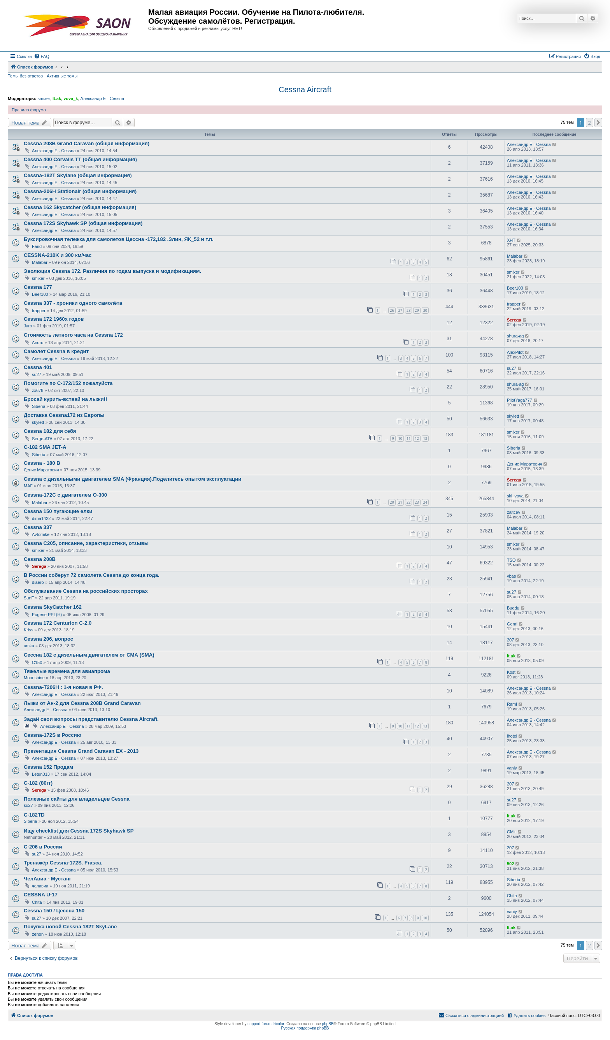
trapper (39, 310)
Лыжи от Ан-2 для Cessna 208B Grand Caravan (82, 703)
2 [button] (589, 122)
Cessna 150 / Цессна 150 (54, 911)
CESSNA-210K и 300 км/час (57, 255)
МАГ (28, 485)
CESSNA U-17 (41, 895)
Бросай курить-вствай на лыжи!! (65, 399)
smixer (43, 98)
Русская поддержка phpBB (305, 1028)
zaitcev (513, 512)
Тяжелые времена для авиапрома (67, 671)
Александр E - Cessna (102, 98)
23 (417, 502)
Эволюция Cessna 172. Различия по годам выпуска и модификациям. (112, 271)
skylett (38, 422)
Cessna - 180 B (42, 463)
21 (400, 502)
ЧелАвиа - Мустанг (47, 879)
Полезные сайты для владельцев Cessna (77, 799)
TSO (511, 560)
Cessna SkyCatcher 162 (53, 607)
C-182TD (34, 815)
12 (417, 438)
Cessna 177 (38, 287)
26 (392, 310)
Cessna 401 (38, 367)
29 (417, 310)
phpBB (328, 1024)
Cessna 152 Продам (48, 767)
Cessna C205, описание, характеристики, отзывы (86, 543)
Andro (37, 342)
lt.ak (57, 98)
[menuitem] (41, 56)
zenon (38, 934)
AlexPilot (515, 352)
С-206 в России (43, 847)
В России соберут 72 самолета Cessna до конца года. (92, 575)
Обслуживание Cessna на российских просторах (86, 591)
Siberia (38, 406)
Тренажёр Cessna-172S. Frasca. (63, 863)
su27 (36, 374)
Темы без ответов (25, 76)
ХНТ (511, 240)
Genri (512, 624)
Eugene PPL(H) (47, 614)
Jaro (28, 325)
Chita (37, 902)
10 (400, 438)
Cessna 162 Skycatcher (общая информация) (80, 207)
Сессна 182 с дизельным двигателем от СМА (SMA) (89, 655)
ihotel (512, 736)
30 (425, 310)
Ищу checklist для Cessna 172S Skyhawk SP (79, 831)
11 (408, 438)
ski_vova (515, 496)
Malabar (39, 262)
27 (400, 310)
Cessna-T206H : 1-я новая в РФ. (63, 687)
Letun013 (41, 774)
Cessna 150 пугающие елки (58, 511)
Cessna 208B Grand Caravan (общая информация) (86, 143)
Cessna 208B (40, 559)
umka (29, 645)
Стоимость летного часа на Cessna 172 (73, 335)
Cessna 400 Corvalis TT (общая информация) (80, 159)
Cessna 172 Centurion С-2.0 (57, 623)
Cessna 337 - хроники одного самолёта (73, 303)
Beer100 (40, 294)
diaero (38, 582)
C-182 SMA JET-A (45, 447)
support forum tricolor (265, 1024)
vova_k (70, 98)
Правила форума (29, 109)
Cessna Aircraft (305, 89)
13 (425, 438)
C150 (37, 662)
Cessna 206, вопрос (48, 639)
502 (510, 863)
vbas (511, 576)
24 (425, 502)
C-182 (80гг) (38, 783)
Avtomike (40, 534)
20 (392, 502)
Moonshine (34, 677)
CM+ (511, 831)
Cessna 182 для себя (50, 431)
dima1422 (41, 518)
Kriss (28, 629)
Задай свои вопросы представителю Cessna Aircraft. (91, 719)
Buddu (513, 608)
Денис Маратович (41, 469)
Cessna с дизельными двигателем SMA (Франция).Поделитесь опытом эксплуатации (132, 479)
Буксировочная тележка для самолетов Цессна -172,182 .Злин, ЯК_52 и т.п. (119, 239)
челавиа (40, 886)
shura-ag (515, 336)
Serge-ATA (42, 438)
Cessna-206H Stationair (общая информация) (80, 191)
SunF (29, 598)
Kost (511, 672)
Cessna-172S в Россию (52, 735)
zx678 (37, 390)
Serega (514, 320)
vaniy (512, 768)
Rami (512, 704)
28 (408, 310)
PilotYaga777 (519, 400)
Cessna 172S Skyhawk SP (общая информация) (83, 223)
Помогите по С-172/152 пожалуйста (68, 383)
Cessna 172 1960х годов (54, 319)
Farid (37, 246)
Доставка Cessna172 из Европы (64, 415)
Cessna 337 (38, 527)
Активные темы (62, 76)
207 (510, 640)
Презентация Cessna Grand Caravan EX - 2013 (81, 751)
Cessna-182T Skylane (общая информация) (78, 175)
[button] (598, 122)
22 (408, 502)
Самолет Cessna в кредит (56, 351)
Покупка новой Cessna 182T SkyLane (70, 926)
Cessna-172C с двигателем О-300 (65, 495)
